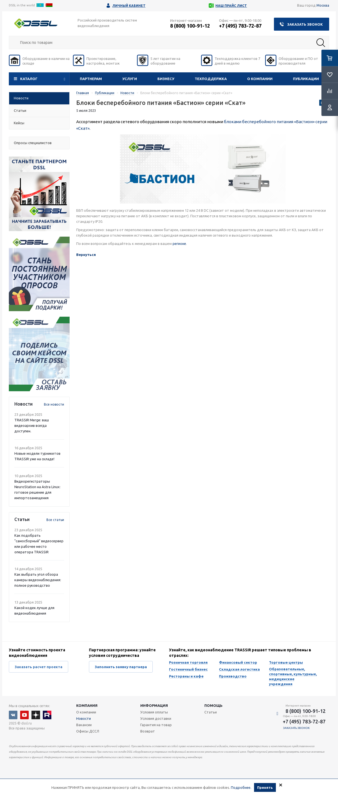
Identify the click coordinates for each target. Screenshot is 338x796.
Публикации (306, 79)
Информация (154, 705)
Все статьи (55, 520)
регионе (179, 243)
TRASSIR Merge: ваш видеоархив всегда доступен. (31, 425)
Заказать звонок (305, 24)
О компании (260, 79)
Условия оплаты (154, 712)
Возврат (147, 731)
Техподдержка (211, 79)
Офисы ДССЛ (87, 731)
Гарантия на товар (156, 725)
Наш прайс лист (231, 5)
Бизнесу (165, 79)
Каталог (29, 79)
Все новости (54, 404)
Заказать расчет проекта (38, 667)
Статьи (210, 712)
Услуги (129, 79)
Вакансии (84, 725)
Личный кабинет (129, 5)
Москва (322, 5)
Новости (83, 718)
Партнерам (91, 79)
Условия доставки (155, 718)
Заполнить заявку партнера (121, 667)
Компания (86, 705)
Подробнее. (241, 787)
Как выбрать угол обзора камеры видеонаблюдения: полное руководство (37, 579)
